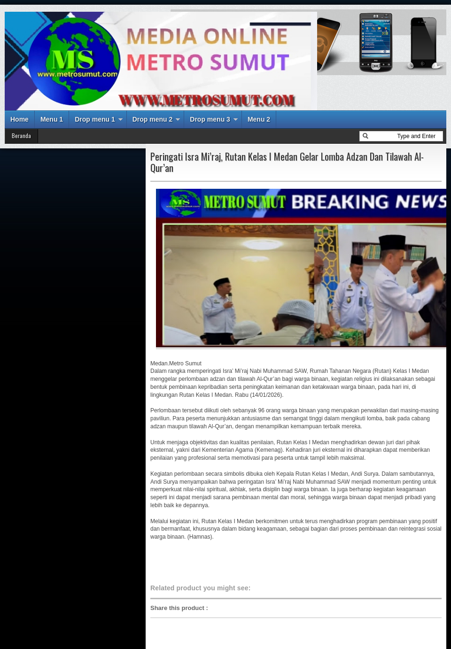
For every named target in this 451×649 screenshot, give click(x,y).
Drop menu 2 (152, 119)
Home (19, 119)
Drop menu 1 (95, 119)
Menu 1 (51, 119)
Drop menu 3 (210, 119)
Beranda (21, 135)
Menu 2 (259, 119)
